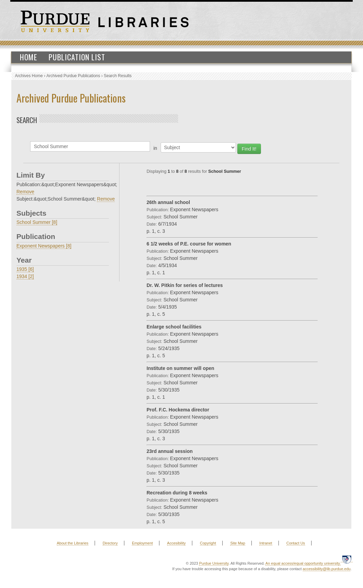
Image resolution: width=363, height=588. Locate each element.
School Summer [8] (36, 222)
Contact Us (295, 543)
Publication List (77, 56)
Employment (142, 543)
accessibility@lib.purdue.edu (327, 569)
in (155, 148)
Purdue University (213, 563)
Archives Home (29, 75)
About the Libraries (72, 543)
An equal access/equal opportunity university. (303, 563)
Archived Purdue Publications (73, 75)
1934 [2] (25, 276)
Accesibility (176, 543)
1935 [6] (25, 269)
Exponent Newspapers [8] (43, 246)
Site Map (237, 543)
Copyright (208, 543)
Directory (110, 543)
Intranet (265, 543)
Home (28, 56)
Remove (25, 191)
